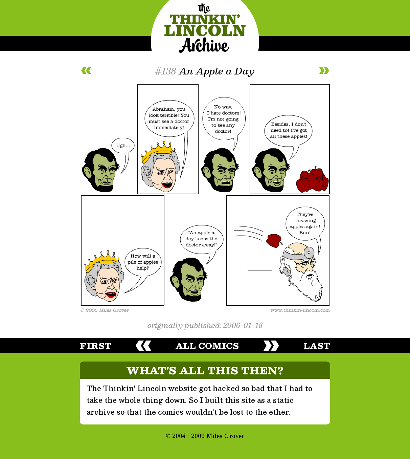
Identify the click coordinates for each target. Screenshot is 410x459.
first (95, 345)
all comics (207, 345)
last (316, 345)
